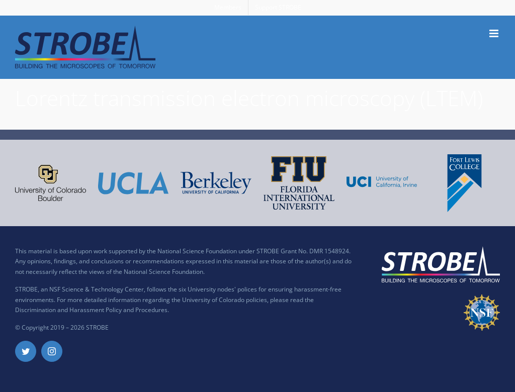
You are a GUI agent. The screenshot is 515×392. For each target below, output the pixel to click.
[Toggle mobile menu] (494, 33)
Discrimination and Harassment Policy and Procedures (91, 310)
